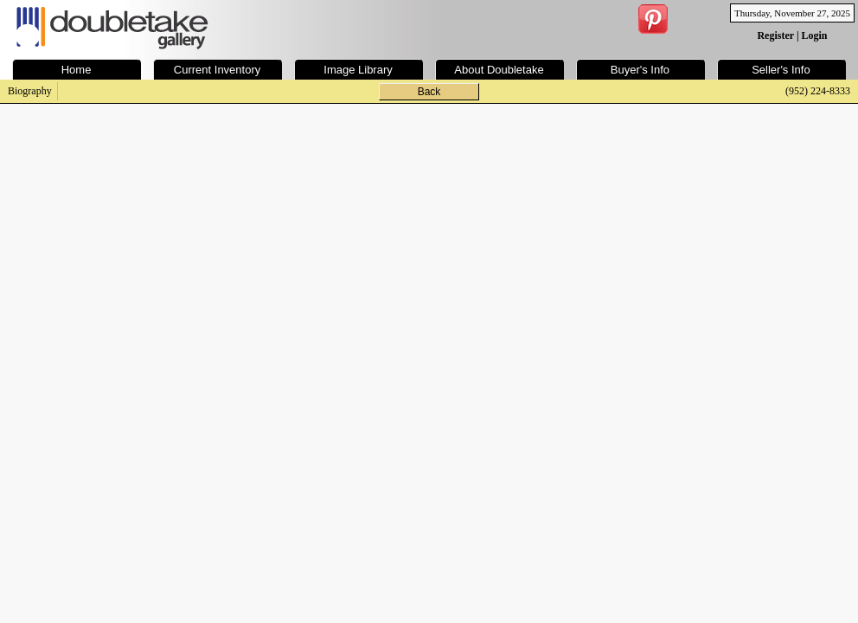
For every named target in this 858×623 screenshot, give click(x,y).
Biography (30, 91)
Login (815, 35)
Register (775, 35)
